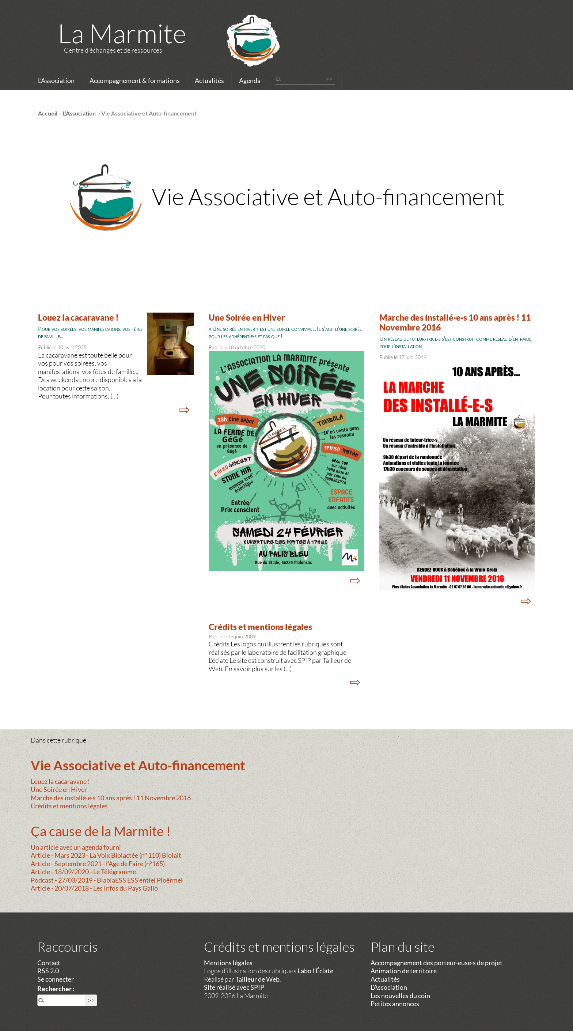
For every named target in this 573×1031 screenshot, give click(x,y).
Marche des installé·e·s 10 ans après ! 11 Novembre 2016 (111, 798)
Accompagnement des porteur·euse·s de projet (436, 963)
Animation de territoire (404, 971)
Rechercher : (56, 989)
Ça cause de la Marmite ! (101, 831)
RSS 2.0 (48, 971)
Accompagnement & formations (135, 80)
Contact (48, 963)
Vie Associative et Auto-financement (138, 765)
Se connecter (55, 979)
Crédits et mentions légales (260, 627)
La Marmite (122, 33)
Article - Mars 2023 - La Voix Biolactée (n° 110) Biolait (106, 855)
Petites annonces (395, 1004)
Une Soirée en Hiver (247, 317)
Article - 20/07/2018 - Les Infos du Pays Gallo (94, 888)
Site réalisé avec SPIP (234, 987)
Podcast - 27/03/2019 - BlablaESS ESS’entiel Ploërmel (107, 880)
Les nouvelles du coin (400, 996)
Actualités (209, 80)
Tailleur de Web (257, 979)
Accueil (47, 113)
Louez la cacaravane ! (78, 317)
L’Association (56, 80)
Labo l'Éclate (315, 971)
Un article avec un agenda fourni (76, 847)
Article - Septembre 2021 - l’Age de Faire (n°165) (98, 864)
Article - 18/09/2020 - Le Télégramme (83, 872)
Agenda (250, 80)
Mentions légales (228, 963)
